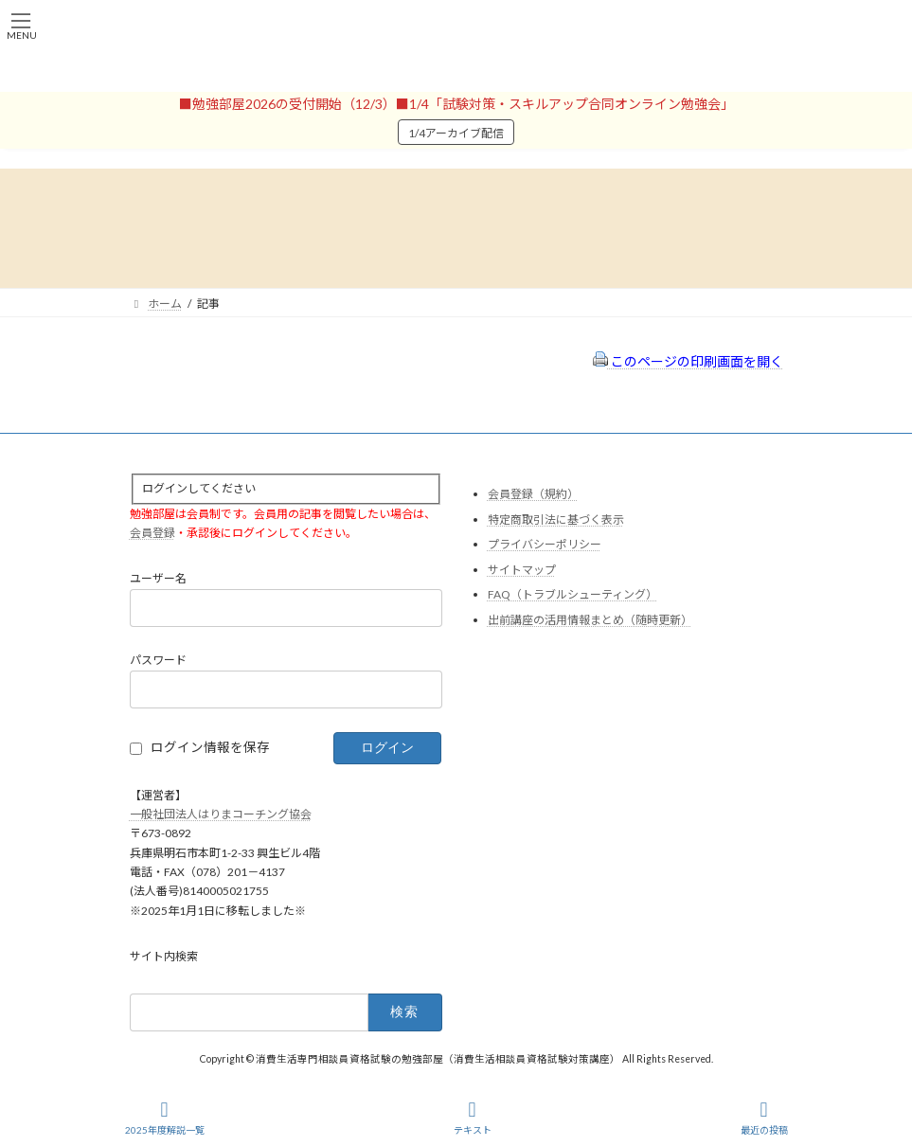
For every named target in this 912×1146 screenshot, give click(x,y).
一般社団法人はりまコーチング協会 (221, 814)
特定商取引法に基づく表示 (556, 518)
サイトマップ (522, 569)
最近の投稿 (764, 1118)
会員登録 (152, 533)
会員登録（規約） (533, 494)
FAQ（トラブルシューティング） (572, 594)
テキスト (473, 1118)
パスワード (158, 660)
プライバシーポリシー (544, 544)
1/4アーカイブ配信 (456, 133)
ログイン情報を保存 (210, 747)
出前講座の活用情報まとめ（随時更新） (590, 620)
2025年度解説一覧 (165, 1118)
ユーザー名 (158, 578)
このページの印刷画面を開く (688, 361)
